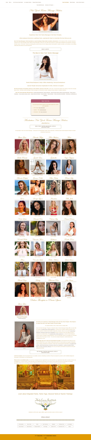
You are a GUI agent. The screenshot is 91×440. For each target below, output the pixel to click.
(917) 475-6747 (44, 111)
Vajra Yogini (69, 157)
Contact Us (54, 435)
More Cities (29, 424)
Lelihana (53, 239)
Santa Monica (29, 426)
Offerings (49, 346)
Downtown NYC (61, 426)
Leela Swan (69, 259)
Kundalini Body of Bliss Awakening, (48, 329)
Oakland (53, 424)
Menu (9, 2)
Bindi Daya (22, 280)
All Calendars (21, 424)
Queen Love (22, 137)
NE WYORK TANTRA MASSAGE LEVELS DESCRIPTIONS (47, 352)
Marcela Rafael (22, 178)
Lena (22, 198)
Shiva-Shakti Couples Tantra (24, 93)
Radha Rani (69, 239)
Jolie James (69, 280)
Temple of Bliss (39, 435)
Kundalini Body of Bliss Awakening (56, 333)
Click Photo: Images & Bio (22, 318)
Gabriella (53, 157)
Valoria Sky (53, 219)
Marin (37, 424)
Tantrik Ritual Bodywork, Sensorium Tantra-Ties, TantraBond (51, 345)
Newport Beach (37, 426)
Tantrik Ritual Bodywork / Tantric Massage (42, 92)
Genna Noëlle (38, 178)
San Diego (45, 426)
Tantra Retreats (50, 93)
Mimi (69, 137)
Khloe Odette (53, 178)
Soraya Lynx (38, 198)
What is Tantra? (45, 417)
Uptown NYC (53, 426)
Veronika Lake (37, 259)
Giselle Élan (37, 157)
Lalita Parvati (22, 157)
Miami (70, 426)
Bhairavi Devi (53, 280)
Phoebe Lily (69, 178)
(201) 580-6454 (42, 107)
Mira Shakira (53, 137)
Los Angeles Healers (27, 2)
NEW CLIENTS (45, 49)
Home (6, 2)
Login (45, 437)
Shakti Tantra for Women (35, 93)
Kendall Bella (22, 239)
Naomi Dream (69, 219)
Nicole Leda (22, 219)
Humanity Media (49, 435)
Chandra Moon (37, 239)
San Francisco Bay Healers (17, 2)
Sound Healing (44, 93)
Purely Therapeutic (43, 346)
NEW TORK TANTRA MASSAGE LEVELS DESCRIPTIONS (45, 127)
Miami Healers (73, 2)
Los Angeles (69, 424)
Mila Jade (69, 198)
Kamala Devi (38, 219)
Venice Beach (21, 426)
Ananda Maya (37, 137)
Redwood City (61, 424)
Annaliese (53, 198)
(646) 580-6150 (43, 109)
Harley (37, 280)
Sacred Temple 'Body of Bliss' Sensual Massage (60, 92)
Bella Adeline (53, 259)
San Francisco (45, 424)
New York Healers (66, 2)
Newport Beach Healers (36, 2)
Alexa (22, 259)
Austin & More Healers (81, 2)
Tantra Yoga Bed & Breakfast (59, 93)
